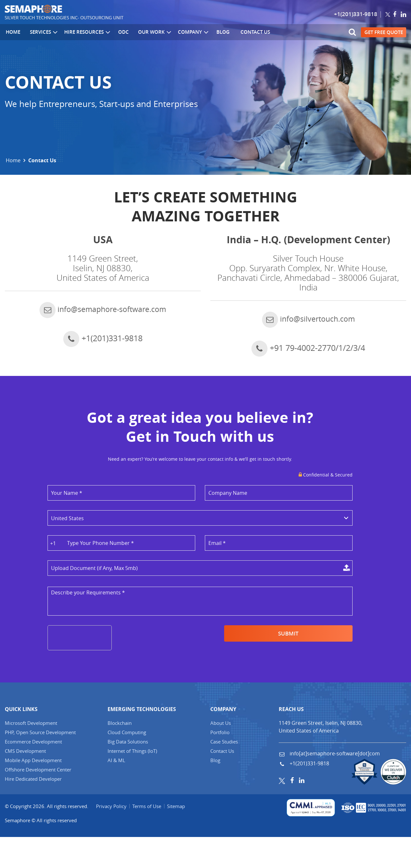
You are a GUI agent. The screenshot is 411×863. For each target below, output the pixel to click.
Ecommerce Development (33, 767)
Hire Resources (85, 32)
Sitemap (178, 832)
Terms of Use (147, 832)
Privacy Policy (111, 832)
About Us (220, 749)
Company (189, 32)
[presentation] (96, 651)
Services (42, 32)
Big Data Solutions (128, 767)
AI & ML (116, 786)
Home (12, 32)
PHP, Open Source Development (40, 758)
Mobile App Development (33, 786)
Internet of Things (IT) (132, 777)
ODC (120, 32)
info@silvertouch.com (308, 331)
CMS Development (25, 777)
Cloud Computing (127, 758)
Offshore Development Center (38, 795)
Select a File (200, 581)
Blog (218, 32)
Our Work (151, 32)
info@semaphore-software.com (103, 322)
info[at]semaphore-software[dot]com (334, 779)
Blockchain (120, 749)
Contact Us (249, 32)
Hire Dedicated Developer (33, 805)
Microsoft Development (31, 749)
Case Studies (224, 767)
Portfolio (220, 758)
